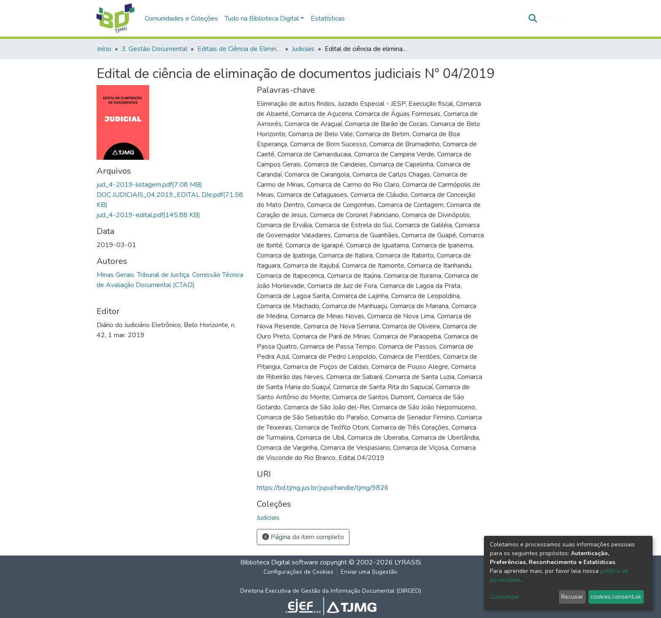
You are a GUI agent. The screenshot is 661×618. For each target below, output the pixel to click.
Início (104, 49)
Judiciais (303, 49)
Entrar (549, 18)
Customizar (504, 597)
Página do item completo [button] (303, 537)
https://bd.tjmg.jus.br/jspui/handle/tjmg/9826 (323, 487)
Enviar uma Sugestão (369, 572)
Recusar (572, 597)
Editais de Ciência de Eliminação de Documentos (239, 49)
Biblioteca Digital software (279, 562)
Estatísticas (328, 18)
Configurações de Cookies (298, 572)
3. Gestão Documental (154, 49)
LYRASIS (408, 562)
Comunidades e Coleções (181, 18)
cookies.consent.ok (616, 597)
